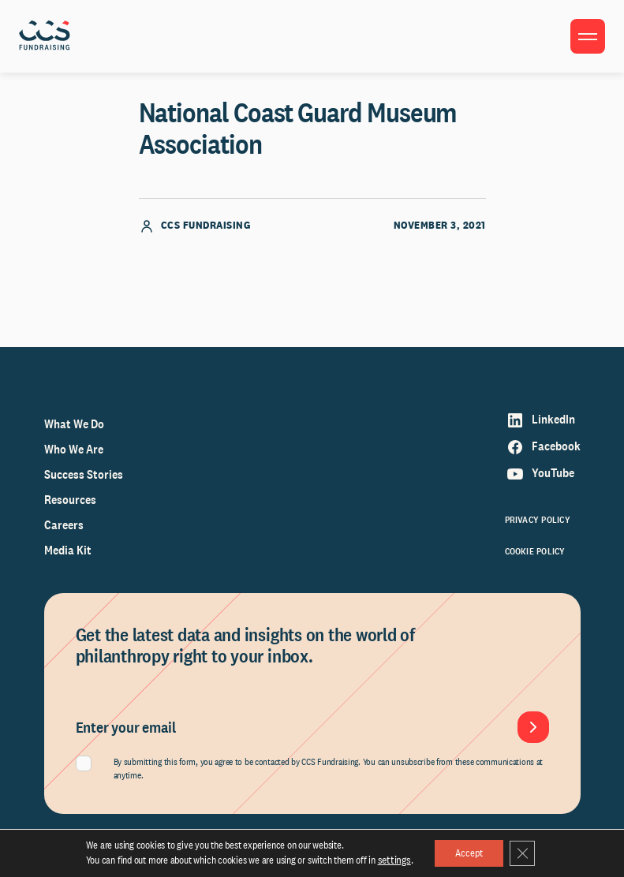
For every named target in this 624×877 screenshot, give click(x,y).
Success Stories (83, 474)
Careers (64, 525)
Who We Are (73, 449)
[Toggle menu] (587, 36)
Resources (70, 499)
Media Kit (68, 550)
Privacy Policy (537, 519)
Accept (465, 852)
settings (388, 859)
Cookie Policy (535, 551)
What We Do (74, 424)
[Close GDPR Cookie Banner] (524, 852)
